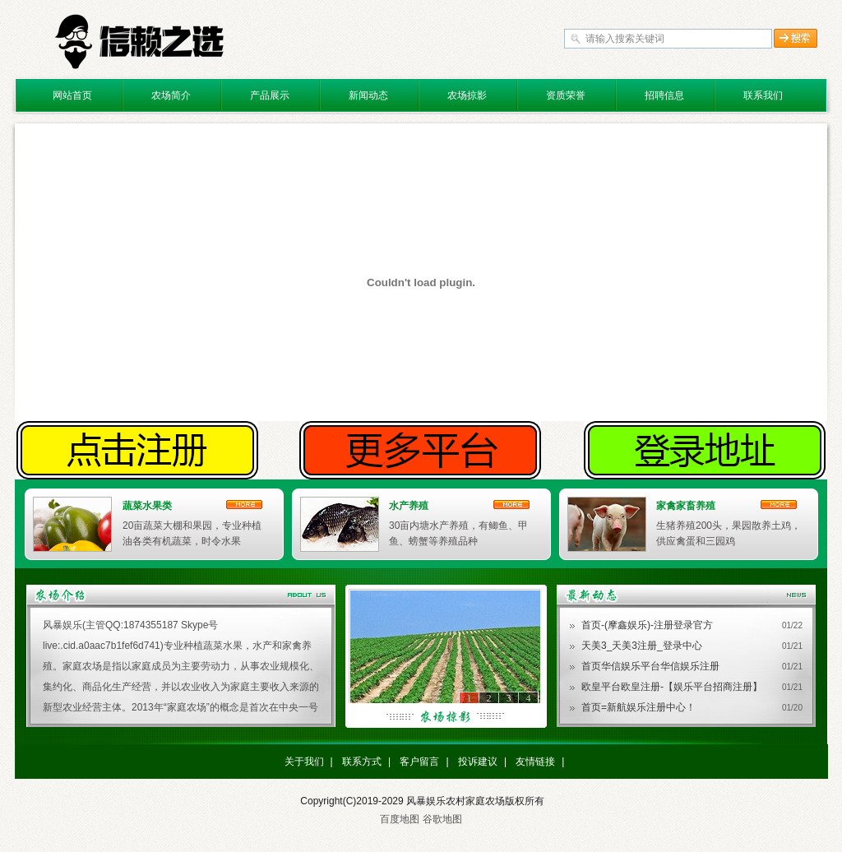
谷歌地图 (442, 819)
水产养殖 (408, 506)
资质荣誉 (565, 95)
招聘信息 (664, 95)
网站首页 (72, 95)
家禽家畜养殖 (685, 506)
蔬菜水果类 (147, 506)
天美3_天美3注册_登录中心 (641, 645)
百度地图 (399, 819)
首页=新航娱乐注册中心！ (638, 707)
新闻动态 (368, 95)
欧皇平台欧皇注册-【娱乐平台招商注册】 (671, 686)
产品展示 (269, 95)
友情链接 (535, 761)
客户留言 (419, 761)
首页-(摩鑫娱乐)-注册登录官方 (647, 625)
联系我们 (763, 95)
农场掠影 (467, 95)
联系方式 (362, 761)
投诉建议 (477, 761)
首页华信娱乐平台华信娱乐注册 (650, 666)
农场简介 (171, 95)
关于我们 (304, 761)
